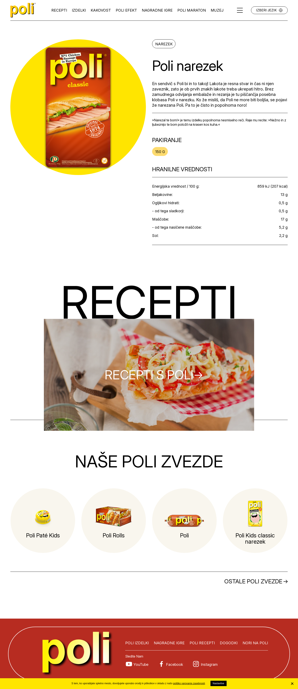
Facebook (174, 664)
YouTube (140, 664)
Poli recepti (202, 643)
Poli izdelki (137, 643)
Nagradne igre (157, 10)
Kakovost (101, 10)
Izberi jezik (266, 10)
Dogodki (229, 643)
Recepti (59, 10)
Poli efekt (126, 10)
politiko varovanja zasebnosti (189, 683)
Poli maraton (191, 10)
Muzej (217, 10)
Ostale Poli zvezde (253, 581)
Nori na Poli (255, 643)
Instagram (209, 664)
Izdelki (79, 10)
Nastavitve (218, 683)
